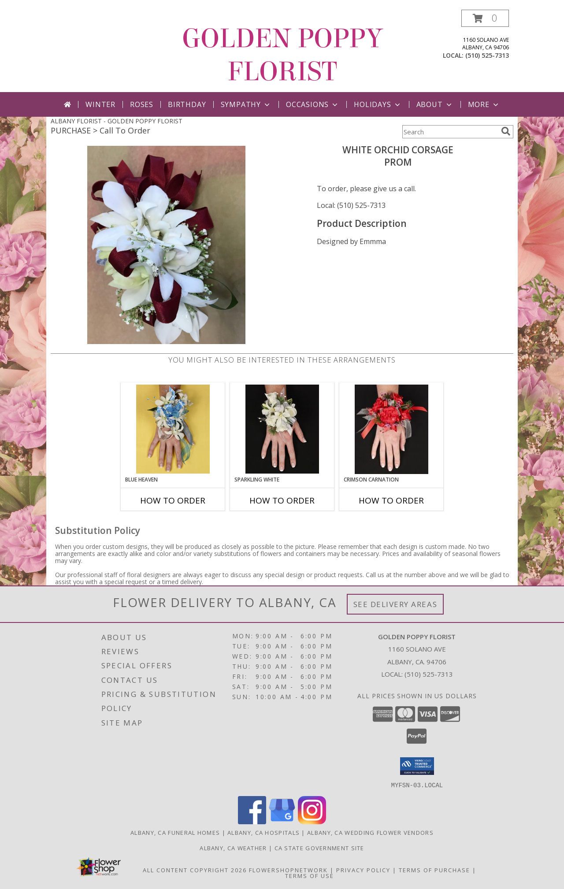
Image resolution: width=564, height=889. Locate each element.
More (484, 104)
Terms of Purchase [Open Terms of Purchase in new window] (434, 870)
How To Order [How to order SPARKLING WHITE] (282, 500)
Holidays (377, 104)
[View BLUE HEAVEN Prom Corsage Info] (173, 429)
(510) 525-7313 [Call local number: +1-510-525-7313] (487, 55)
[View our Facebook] (252, 821)
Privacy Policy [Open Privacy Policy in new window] (363, 870)
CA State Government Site (319, 848)
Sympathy (246, 104)
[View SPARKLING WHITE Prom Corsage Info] (282, 429)
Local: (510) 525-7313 (351, 205)
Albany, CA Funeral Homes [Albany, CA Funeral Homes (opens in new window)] (175, 832)
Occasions (312, 104)
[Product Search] (450, 132)
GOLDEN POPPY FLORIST (282, 55)
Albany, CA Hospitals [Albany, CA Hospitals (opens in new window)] (263, 832)
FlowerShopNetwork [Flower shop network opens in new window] (288, 870)
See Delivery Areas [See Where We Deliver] (395, 604)
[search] (506, 131)
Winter (100, 104)
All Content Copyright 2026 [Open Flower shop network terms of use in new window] (195, 870)
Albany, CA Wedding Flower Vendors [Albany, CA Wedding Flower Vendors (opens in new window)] (370, 832)
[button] (485, 18)
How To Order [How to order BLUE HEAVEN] (172, 500)
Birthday (187, 104)
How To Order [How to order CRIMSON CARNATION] (391, 500)
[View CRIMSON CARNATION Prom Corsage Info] (391, 429)
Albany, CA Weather (233, 848)
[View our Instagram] (312, 821)
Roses (141, 104)
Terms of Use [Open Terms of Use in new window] (309, 875)
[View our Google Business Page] (282, 821)
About (434, 104)
